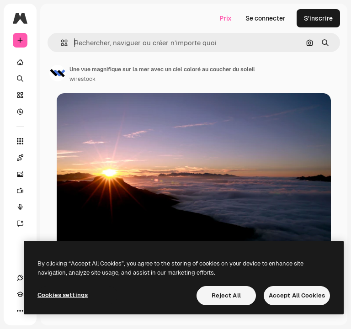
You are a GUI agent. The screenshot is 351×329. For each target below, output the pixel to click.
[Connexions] (20, 278)
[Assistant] (25, 223)
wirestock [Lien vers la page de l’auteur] (82, 79)
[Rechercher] (20, 78)
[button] (60, 42)
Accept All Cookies (297, 295)
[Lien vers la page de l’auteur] (57, 73)
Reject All (226, 295)
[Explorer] (20, 111)
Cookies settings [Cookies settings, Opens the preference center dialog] (62, 295)
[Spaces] (25, 157)
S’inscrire (318, 18)
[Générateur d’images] (25, 174)
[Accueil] (20, 62)
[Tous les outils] (20, 141)
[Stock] (20, 95)
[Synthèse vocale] (25, 207)
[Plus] (20, 310)
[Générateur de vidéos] (25, 190)
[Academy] (20, 294)
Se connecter (265, 18)
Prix (225, 18)
